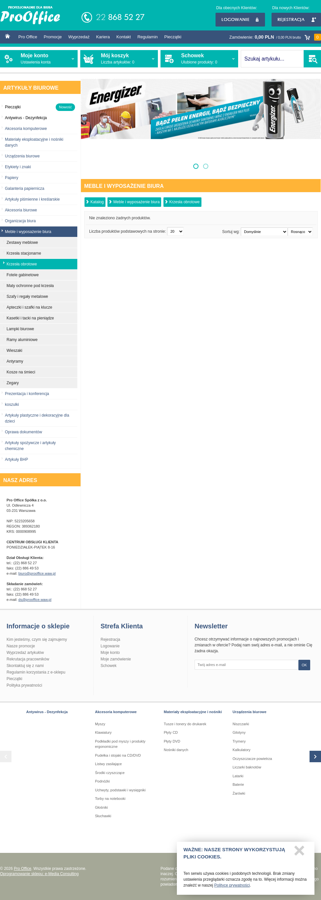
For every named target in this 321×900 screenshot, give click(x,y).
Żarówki (239, 793)
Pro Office (27, 36)
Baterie (238, 784)
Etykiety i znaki (18, 167)
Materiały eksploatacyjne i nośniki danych (34, 142)
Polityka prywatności (24, 685)
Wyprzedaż (78, 36)
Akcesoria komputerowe (26, 128)
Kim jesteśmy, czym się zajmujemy (37, 639)
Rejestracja (296, 20)
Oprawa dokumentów (23, 432)
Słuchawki (103, 816)
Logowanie (240, 20)
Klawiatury (103, 732)
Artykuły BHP (16, 459)
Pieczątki (172, 36)
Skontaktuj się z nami (25, 665)
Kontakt (123, 36)
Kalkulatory (241, 750)
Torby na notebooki (110, 799)
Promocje (53, 36)
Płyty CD (171, 732)
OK (304, 665)
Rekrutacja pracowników (28, 659)
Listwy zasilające (108, 764)
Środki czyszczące (109, 773)
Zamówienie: (275, 37)
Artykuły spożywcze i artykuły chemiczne (30, 446)
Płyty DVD (172, 741)
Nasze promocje (21, 646)
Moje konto (110, 652)
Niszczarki (241, 724)
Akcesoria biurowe (21, 210)
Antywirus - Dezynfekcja (47, 712)
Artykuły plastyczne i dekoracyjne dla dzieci (37, 418)
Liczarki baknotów (247, 767)
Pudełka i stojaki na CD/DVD (118, 755)
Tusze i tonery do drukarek (185, 724)
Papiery (11, 177)
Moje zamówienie (116, 659)
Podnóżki (102, 781)
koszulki (12, 404)
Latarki (238, 776)
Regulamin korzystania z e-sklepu (36, 672)
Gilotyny (239, 732)
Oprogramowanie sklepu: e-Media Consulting (39, 874)
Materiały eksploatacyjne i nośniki (193, 712)
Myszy (100, 724)
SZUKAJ (312, 58)
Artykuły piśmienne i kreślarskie (32, 199)
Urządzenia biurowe (22, 156)
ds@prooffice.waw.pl (34, 600)
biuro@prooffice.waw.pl (37, 573)
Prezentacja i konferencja (27, 393)
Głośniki (101, 807)
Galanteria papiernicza (24, 188)
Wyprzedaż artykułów (25, 652)
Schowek (109, 665)
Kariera (103, 36)
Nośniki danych (176, 750)
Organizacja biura (20, 221)
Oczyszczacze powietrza (252, 759)
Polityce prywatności (232, 887)
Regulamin (147, 36)
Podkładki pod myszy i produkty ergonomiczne (120, 744)
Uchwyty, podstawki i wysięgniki (120, 790)
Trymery (239, 741)
